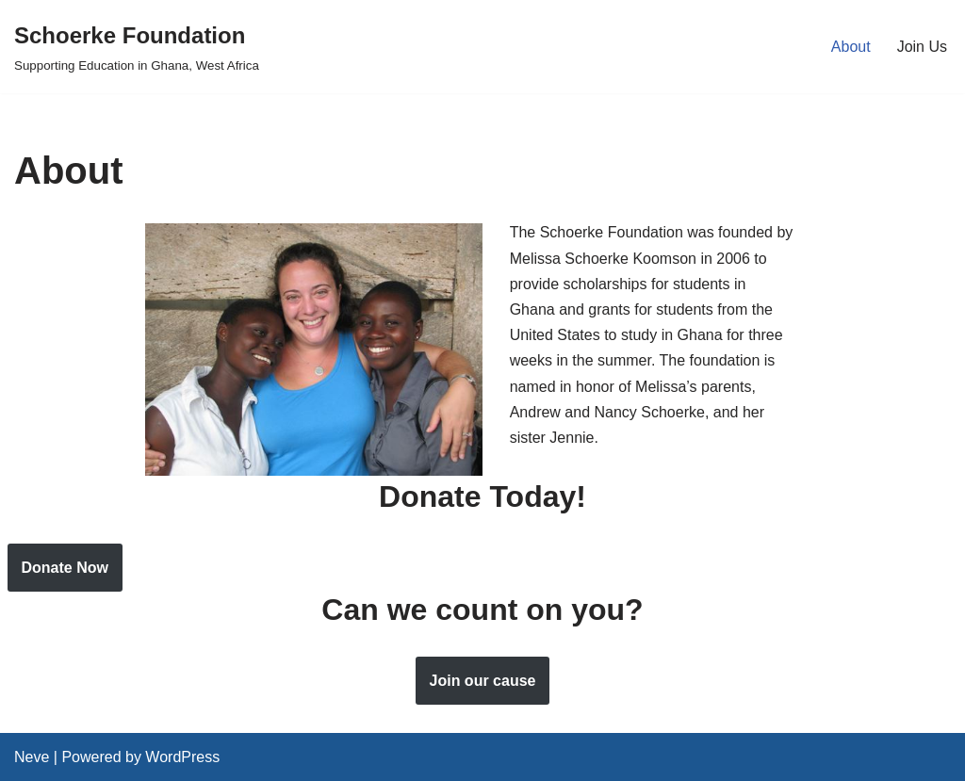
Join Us (922, 47)
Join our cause (483, 681)
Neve (31, 757)
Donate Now (65, 568)
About (851, 47)
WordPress (182, 757)
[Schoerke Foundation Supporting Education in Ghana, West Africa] (136, 46)
